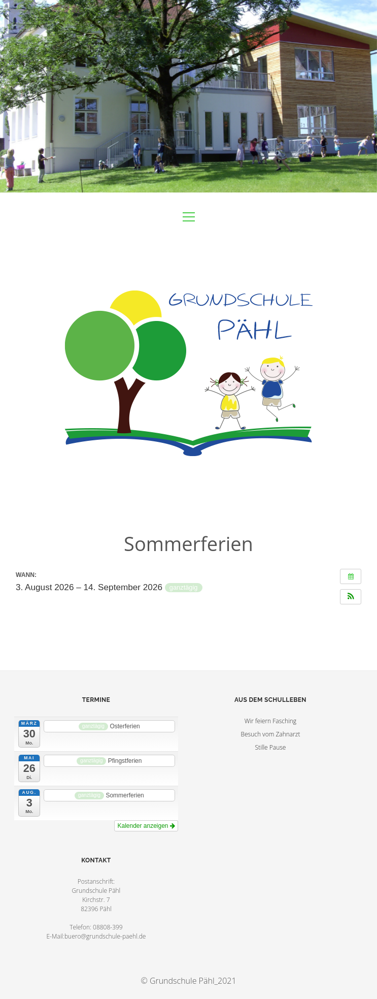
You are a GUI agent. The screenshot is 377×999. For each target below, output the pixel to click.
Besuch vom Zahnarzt (270, 734)
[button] (350, 597)
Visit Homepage (188, 96)
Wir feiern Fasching (270, 721)
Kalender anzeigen (146, 825)
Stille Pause (270, 747)
